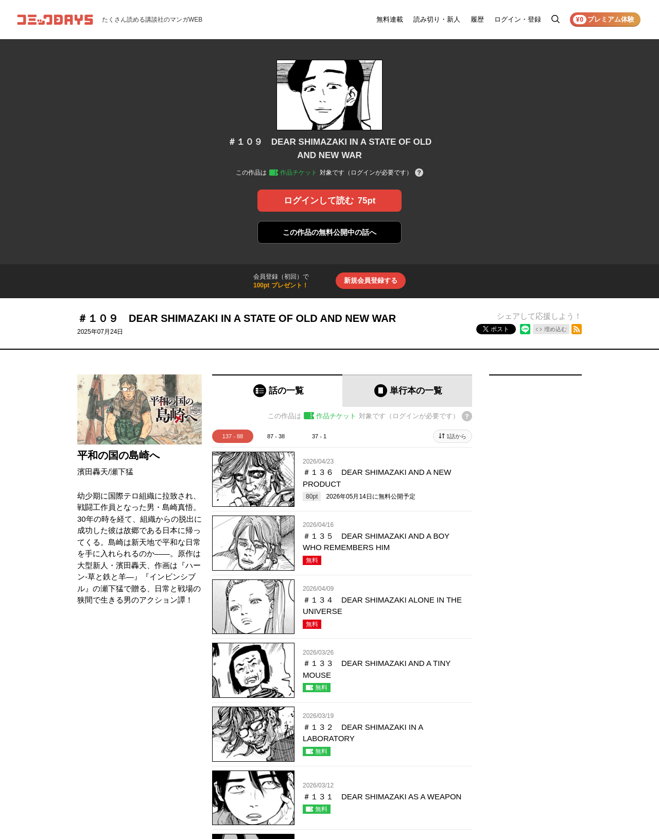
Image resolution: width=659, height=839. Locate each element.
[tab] (277, 390)
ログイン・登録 (517, 19)
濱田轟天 (92, 471)
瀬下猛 (121, 471)
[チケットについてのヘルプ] (419, 173)
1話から (456, 436)
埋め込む (555, 329)
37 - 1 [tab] (319, 436)
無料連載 (389, 19)
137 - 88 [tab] (232, 436)
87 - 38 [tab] (276, 436)
